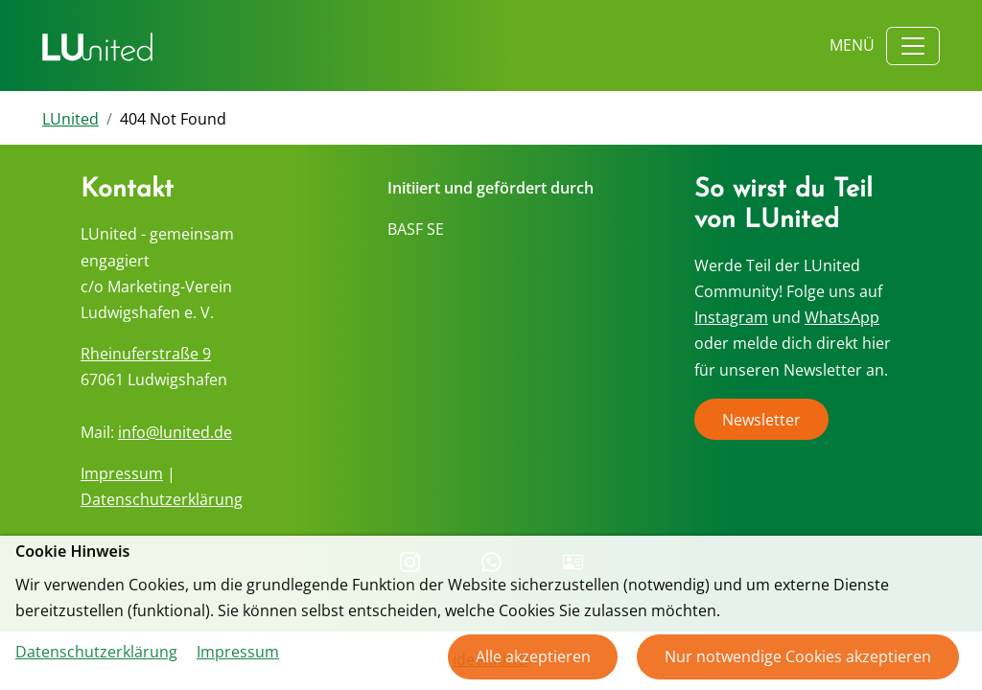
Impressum (122, 473)
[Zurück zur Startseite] (97, 46)
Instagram (731, 317)
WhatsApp (842, 317)
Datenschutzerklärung (162, 499)
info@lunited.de (175, 432)
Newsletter (761, 418)
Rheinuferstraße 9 (146, 353)
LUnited (70, 118)
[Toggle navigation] (913, 46)
